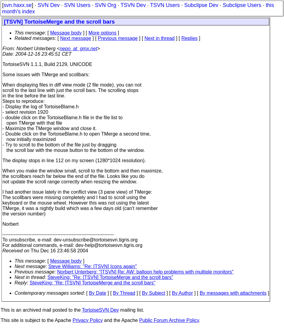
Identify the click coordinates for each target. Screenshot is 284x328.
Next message (75, 38)
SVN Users (77, 5)
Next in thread (160, 38)
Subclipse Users (242, 5)
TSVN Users (165, 5)
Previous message (118, 38)
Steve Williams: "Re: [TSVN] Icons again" (92, 266)
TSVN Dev (133, 5)
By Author (182, 293)
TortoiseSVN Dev (100, 310)
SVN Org (105, 5)
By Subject (153, 293)
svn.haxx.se (18, 5)
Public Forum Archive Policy (169, 320)
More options (103, 32)
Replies (190, 38)
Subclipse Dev (201, 5)
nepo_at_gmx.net (78, 48)
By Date (97, 293)
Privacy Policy (87, 320)
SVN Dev (48, 5)
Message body (66, 32)
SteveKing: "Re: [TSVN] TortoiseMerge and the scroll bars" (110, 277)
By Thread (124, 293)
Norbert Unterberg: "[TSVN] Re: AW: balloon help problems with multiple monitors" (145, 271)
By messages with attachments (233, 293)
